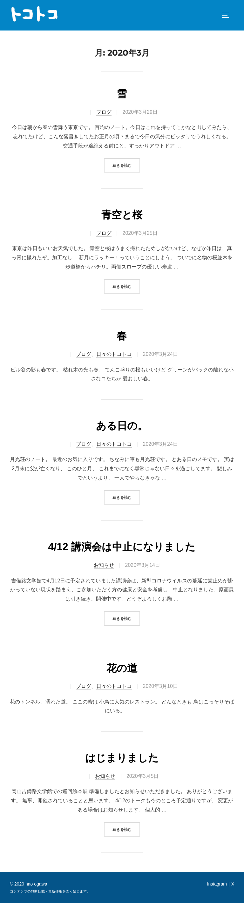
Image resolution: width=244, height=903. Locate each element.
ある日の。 (122, 425)
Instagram (217, 883)
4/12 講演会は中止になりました (121, 547)
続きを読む (125, 165)
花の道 (121, 668)
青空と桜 (121, 215)
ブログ (104, 112)
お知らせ (104, 565)
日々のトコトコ (114, 354)
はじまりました (122, 758)
